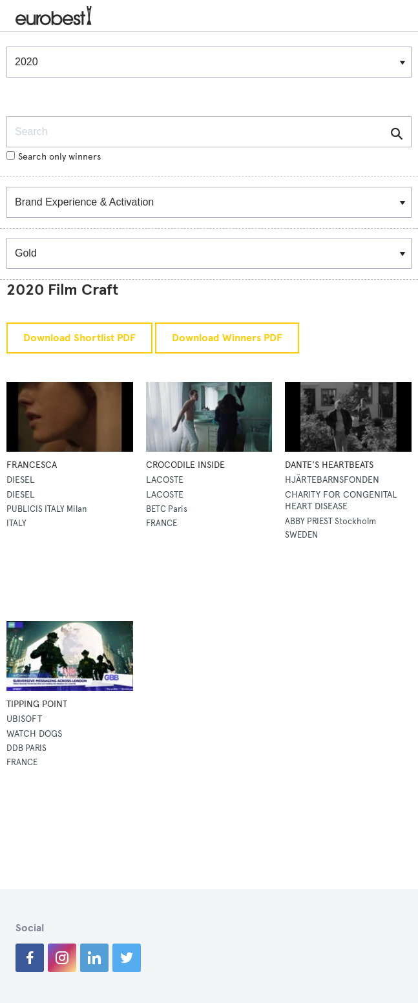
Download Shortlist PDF (79, 338)
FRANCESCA (31, 464)
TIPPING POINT (36, 704)
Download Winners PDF (227, 338)
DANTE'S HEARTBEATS (329, 464)
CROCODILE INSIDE (185, 464)
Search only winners (53, 156)
